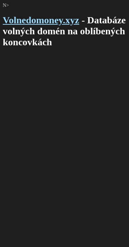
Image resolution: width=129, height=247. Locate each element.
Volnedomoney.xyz (41, 20)
